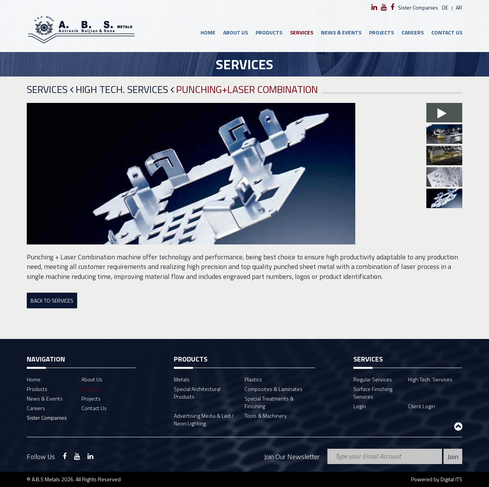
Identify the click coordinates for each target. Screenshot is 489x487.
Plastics (253, 379)
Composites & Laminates (273, 389)
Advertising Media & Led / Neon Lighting (204, 419)
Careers (413, 32)
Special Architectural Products (197, 393)
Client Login (421, 406)
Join (452, 456)
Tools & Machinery (265, 416)
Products (269, 32)
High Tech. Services (125, 89)
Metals (181, 379)
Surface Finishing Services (372, 393)
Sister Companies (418, 7)
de (445, 7)
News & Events (341, 32)
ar (459, 7)
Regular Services (372, 379)
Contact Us (446, 32)
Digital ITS (451, 479)
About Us (235, 32)
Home (208, 32)
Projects (381, 32)
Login (359, 406)
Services (301, 32)
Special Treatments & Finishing (269, 402)
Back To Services (52, 300)
